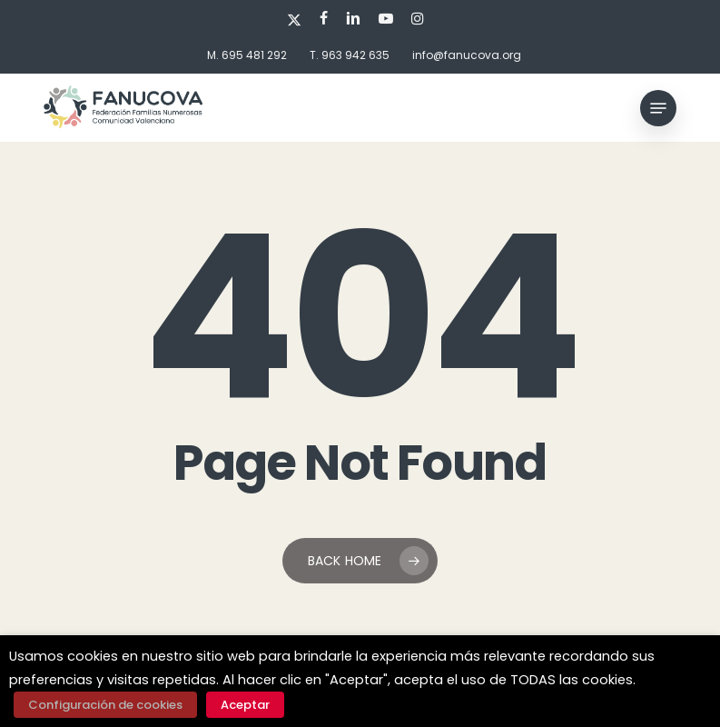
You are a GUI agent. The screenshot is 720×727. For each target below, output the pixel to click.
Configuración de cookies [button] (105, 704)
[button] (658, 108)
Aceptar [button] (245, 704)
